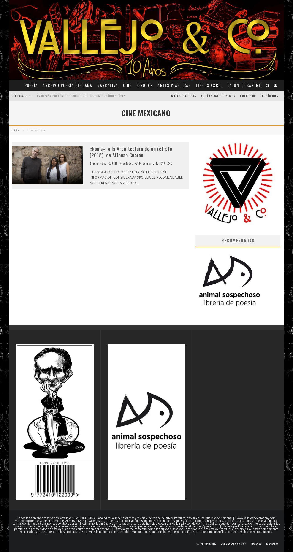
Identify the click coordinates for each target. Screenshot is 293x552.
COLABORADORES (183, 96)
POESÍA (31, 85)
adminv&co (98, 163)
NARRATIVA (107, 85)
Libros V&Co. (209, 85)
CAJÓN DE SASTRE (244, 85)
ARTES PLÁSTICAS (174, 85)
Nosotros (248, 96)
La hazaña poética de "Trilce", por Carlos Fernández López (81, 96)
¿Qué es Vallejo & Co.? (218, 96)
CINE (127, 85)
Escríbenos (269, 96)
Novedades (126, 163)
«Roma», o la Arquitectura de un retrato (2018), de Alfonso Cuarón (131, 152)
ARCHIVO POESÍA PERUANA (67, 85)
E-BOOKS (144, 85)
